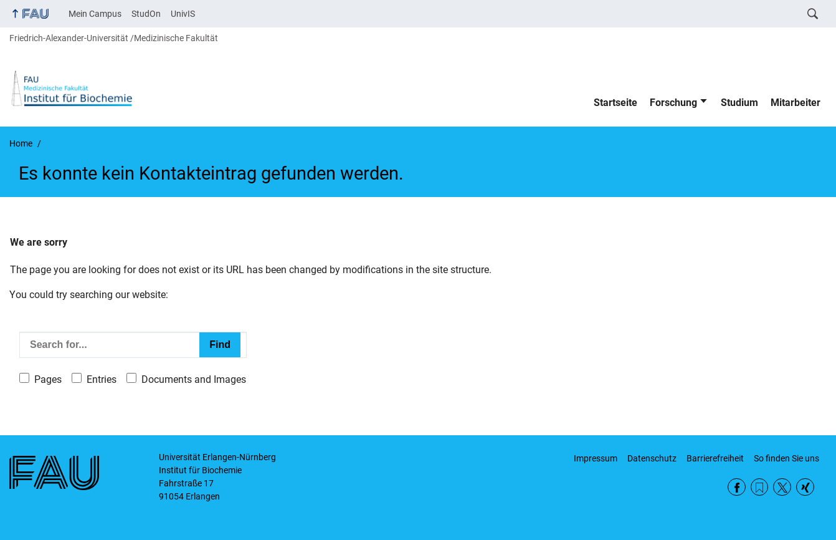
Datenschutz (652, 458)
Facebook (737, 487)
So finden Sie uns (786, 458)
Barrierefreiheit (715, 458)
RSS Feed (760, 487)
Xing (805, 487)
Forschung (673, 102)
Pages (48, 379)
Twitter (782, 487)
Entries (101, 379)
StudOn (146, 14)
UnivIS (183, 14)
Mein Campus (95, 14)
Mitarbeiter (795, 102)
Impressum (595, 458)
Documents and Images (193, 379)
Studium (739, 102)
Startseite (615, 102)
